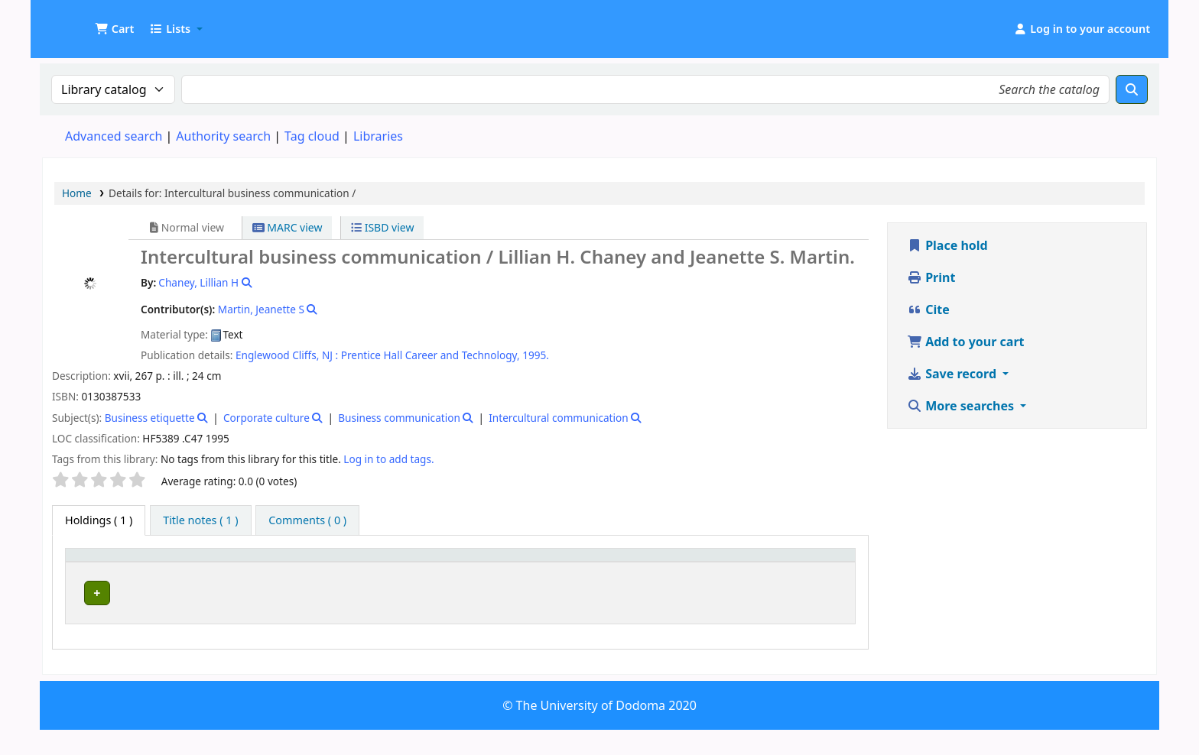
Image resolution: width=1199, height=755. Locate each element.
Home (77, 193)
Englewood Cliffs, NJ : (287, 355)
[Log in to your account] (1081, 29)
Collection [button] (463, 576)
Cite (928, 309)
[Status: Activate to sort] (823, 569)
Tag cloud (312, 136)
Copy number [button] (717, 569)
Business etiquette (150, 417)
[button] (114, 29)
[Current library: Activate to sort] (288, 569)
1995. (535, 355)
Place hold (947, 245)
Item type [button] (85, 569)
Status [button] (814, 576)
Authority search (223, 136)
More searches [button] (962, 405)
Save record (953, 373)
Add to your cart (966, 341)
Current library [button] (195, 576)
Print (931, 277)
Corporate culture (266, 417)
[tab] (200, 520)
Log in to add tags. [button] (388, 459)
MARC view (287, 227)
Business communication (399, 417)
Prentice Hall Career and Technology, (430, 355)
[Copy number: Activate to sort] (740, 569)
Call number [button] (554, 576)
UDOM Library (81, 21)
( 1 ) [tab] (98, 520)
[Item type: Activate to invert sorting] (107, 569)
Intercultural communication (558, 417)
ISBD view (382, 227)
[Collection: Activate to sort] (471, 569)
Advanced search (113, 136)
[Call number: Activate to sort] (601, 569)
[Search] (1132, 89)
